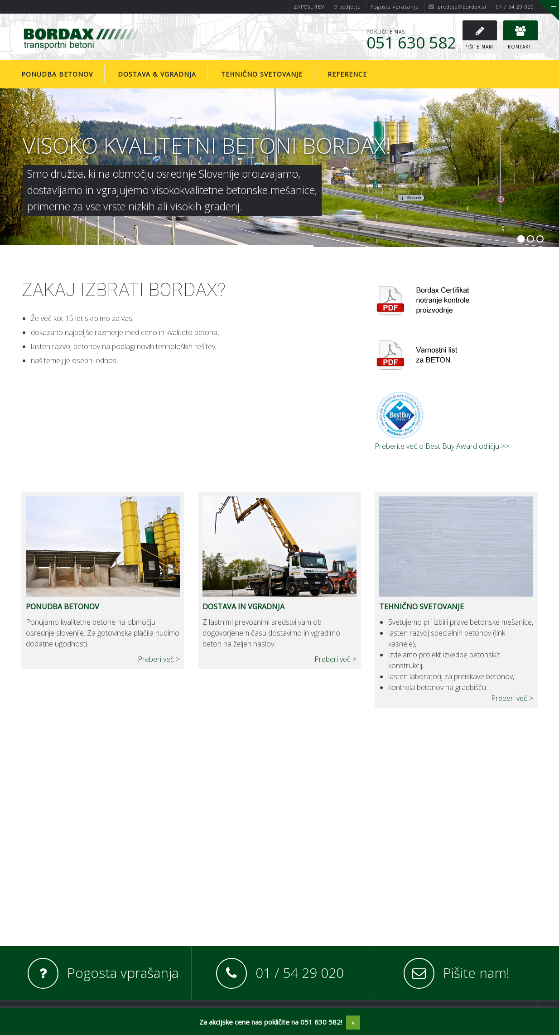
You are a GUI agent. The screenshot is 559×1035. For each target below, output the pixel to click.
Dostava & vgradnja (157, 74)
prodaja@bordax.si (458, 6)
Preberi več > (159, 659)
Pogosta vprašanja (395, 6)
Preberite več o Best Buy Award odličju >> (442, 446)
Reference (347, 74)
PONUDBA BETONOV (62, 607)
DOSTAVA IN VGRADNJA (243, 607)
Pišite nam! (476, 972)
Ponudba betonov (57, 74)
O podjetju (347, 6)
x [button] (353, 1022)
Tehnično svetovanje (262, 74)
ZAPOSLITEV (309, 6)
